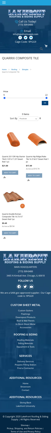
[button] (4, 177)
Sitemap (25, 425)
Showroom (25, 386)
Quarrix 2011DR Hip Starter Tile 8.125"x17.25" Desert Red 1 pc (13, 159)
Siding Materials (25, 343)
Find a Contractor (25, 368)
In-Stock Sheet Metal (25, 324)
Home (4, 70)
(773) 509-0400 (25, 24)
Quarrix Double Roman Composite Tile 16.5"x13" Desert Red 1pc (12, 216)
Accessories (25, 327)
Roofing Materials (25, 340)
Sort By (13, 118)
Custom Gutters (25, 310)
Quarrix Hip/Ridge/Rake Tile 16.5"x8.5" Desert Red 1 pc (37, 159)
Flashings (25, 314)
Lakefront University (25, 406)
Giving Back (25, 402)
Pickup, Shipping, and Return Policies (24, 428)
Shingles (25, 70)
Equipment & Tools (25, 346)
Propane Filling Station (25, 364)
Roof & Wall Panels (25, 320)
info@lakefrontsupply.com (25, 34)
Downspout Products (25, 317)
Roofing (14, 70)
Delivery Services (25, 361)
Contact (25, 390)
